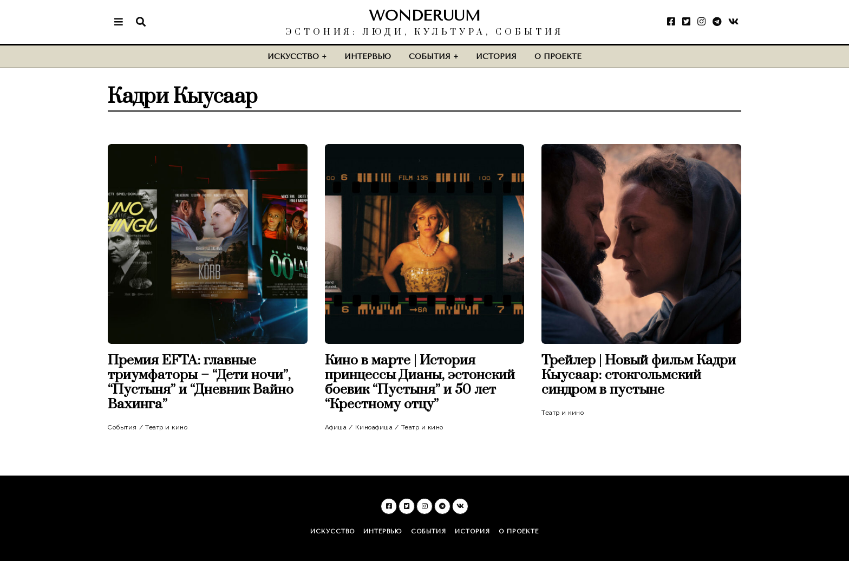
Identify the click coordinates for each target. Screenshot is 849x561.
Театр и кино (166, 427)
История (496, 56)
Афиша (336, 427)
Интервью (367, 56)
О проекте (558, 56)
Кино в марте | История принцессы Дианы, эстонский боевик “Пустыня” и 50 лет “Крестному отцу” (420, 382)
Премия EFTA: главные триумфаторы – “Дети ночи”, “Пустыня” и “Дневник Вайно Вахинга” (200, 382)
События (429, 56)
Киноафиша (374, 427)
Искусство (293, 56)
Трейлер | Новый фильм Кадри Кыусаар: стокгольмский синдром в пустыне (638, 375)
